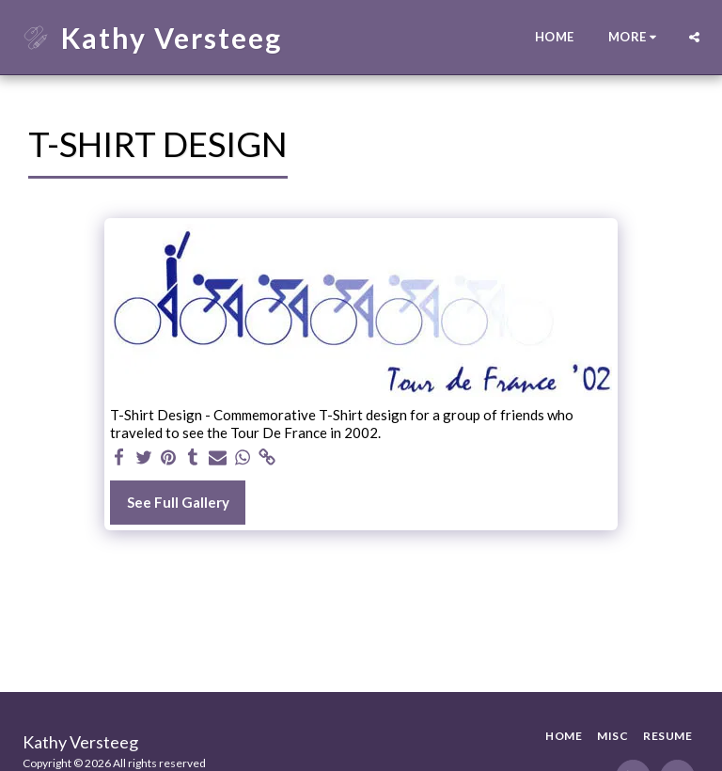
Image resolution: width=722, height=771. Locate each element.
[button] (694, 37)
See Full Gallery (178, 502)
